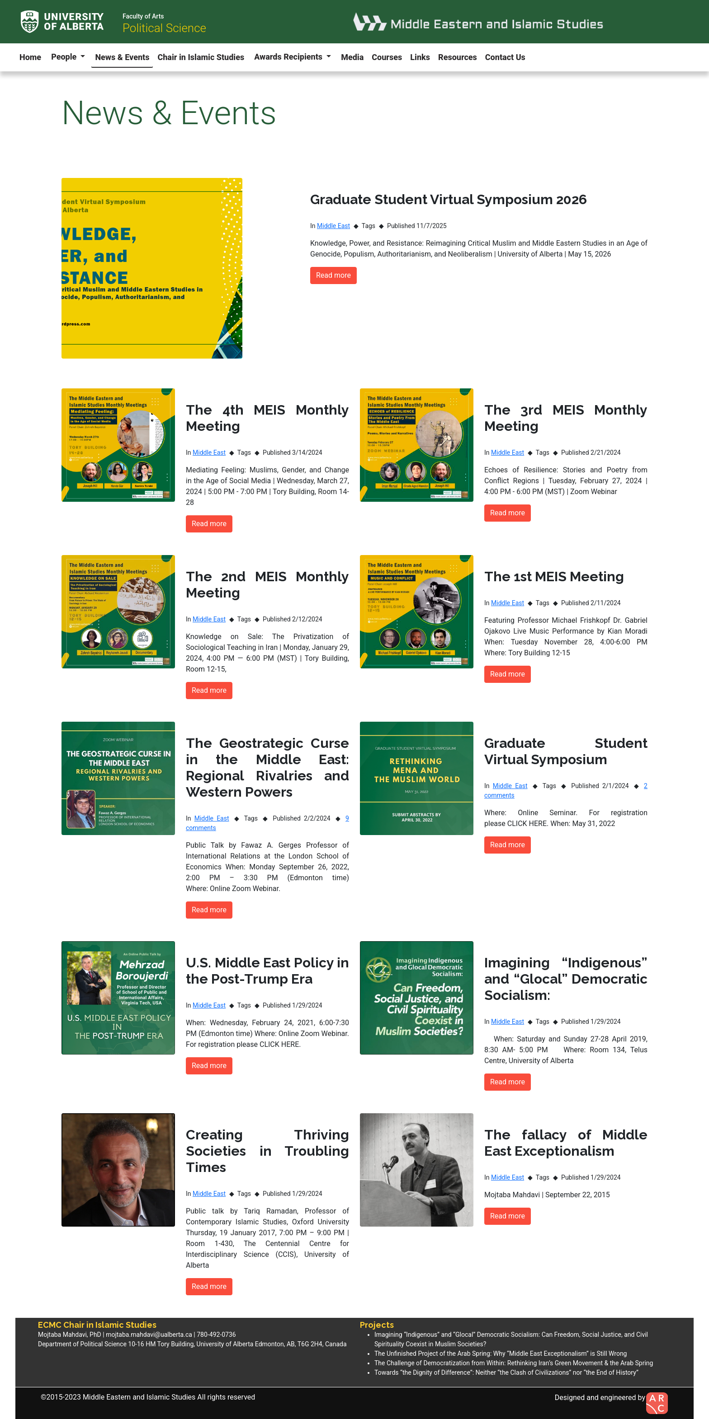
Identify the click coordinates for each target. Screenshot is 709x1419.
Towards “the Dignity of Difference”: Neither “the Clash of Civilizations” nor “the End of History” (506, 1372)
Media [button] (352, 57)
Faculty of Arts (143, 16)
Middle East (333, 225)
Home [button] (30, 57)
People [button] (65, 56)
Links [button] (420, 57)
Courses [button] (387, 57)
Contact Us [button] (505, 57)
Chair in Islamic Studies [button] (200, 57)
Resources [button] (457, 57)
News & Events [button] (122, 57)
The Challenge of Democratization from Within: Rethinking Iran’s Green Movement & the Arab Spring (513, 1363)
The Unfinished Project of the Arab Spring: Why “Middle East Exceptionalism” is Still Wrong (500, 1353)
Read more (333, 275)
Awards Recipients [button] (289, 56)
